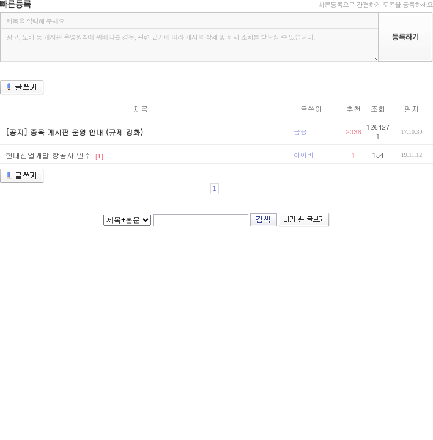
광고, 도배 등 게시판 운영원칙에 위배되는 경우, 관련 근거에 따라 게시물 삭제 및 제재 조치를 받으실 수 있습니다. (189, 45)
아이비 (304, 155)
